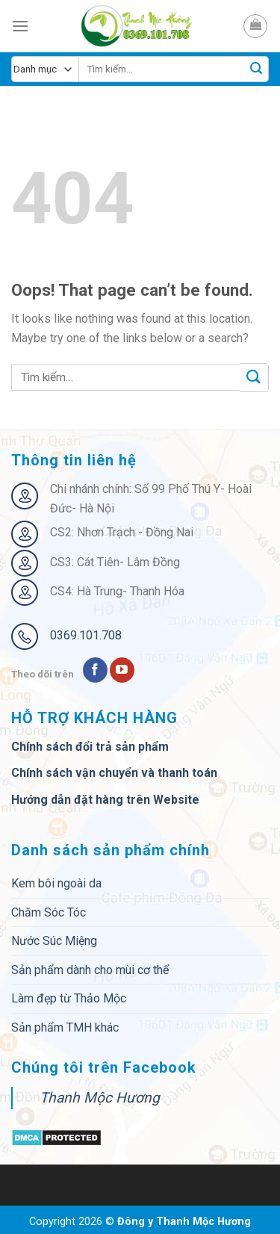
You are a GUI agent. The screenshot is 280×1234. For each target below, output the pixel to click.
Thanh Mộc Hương (100, 1097)
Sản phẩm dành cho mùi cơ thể (90, 970)
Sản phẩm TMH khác (65, 1027)
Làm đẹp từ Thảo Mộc (68, 998)
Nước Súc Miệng (54, 941)
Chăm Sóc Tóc (48, 912)
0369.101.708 (86, 635)
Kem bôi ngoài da (56, 883)
